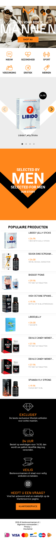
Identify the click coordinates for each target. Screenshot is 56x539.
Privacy (27, 527)
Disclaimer (28, 529)
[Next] (51, 109)
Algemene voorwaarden (27, 524)
